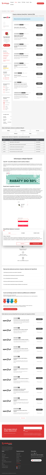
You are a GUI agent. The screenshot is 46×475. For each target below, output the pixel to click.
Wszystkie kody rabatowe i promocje (6, 53)
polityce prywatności (36, 239)
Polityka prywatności (5, 457)
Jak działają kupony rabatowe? (6, 461)
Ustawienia (23, 243)
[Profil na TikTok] (36, 453)
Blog (30, 2)
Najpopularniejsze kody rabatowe (6, 55)
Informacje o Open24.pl (5, 58)
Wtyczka (3, 464)
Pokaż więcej (18, 463)
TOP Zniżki (23, 2)
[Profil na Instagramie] (33, 453)
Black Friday (4, 460)
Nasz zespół (4, 454)
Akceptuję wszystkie (36, 243)
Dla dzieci (17, 461)
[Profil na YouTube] (35, 453)
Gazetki (27, 2)
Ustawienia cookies (5, 467)
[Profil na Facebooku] (31, 453)
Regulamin (31, 433)
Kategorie (12, 2)
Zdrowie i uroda (18, 456)
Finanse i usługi (18, 460)
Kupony (19, 2)
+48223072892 (6, 77)
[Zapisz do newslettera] (40, 428)
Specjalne (12, 4)
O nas (3, 453)
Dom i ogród (18, 453)
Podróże (17, 457)
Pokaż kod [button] (39, 319)
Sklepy (16, 2)
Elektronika (18, 454)
